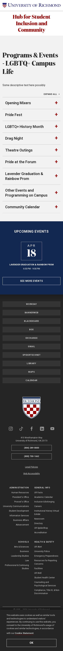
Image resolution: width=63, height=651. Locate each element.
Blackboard (31, 350)
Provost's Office (21, 531)
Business (24, 580)
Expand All (50, 123)
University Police (42, 580)
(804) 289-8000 (31, 476)
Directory (38, 552)
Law (27, 589)
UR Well (37, 602)
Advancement (22, 554)
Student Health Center (44, 606)
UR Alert (38, 576)
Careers (38, 535)
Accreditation (40, 561)
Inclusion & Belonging (44, 531)
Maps (31, 401)
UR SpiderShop (41, 557)
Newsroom (39, 548)
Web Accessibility (31, 502)
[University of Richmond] (31, 5)
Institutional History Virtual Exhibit (46, 541)
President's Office (20, 526)
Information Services (19, 544)
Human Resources (20, 521)
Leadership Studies (20, 585)
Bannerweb (31, 341)
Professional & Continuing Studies (17, 596)
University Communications (16, 535)
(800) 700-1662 (31, 485)
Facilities (38, 597)
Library (31, 392)
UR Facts (38, 521)
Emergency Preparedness (46, 585)
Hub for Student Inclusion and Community (31, 23)
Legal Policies (31, 496)
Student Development (19, 540)
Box (31, 358)
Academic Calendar (43, 526)
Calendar (31, 409)
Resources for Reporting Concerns (45, 591)
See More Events (31, 310)
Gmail (31, 375)
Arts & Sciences (21, 576)
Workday (31, 333)
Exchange (32, 367)
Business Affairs (21, 549)
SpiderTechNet (32, 384)
